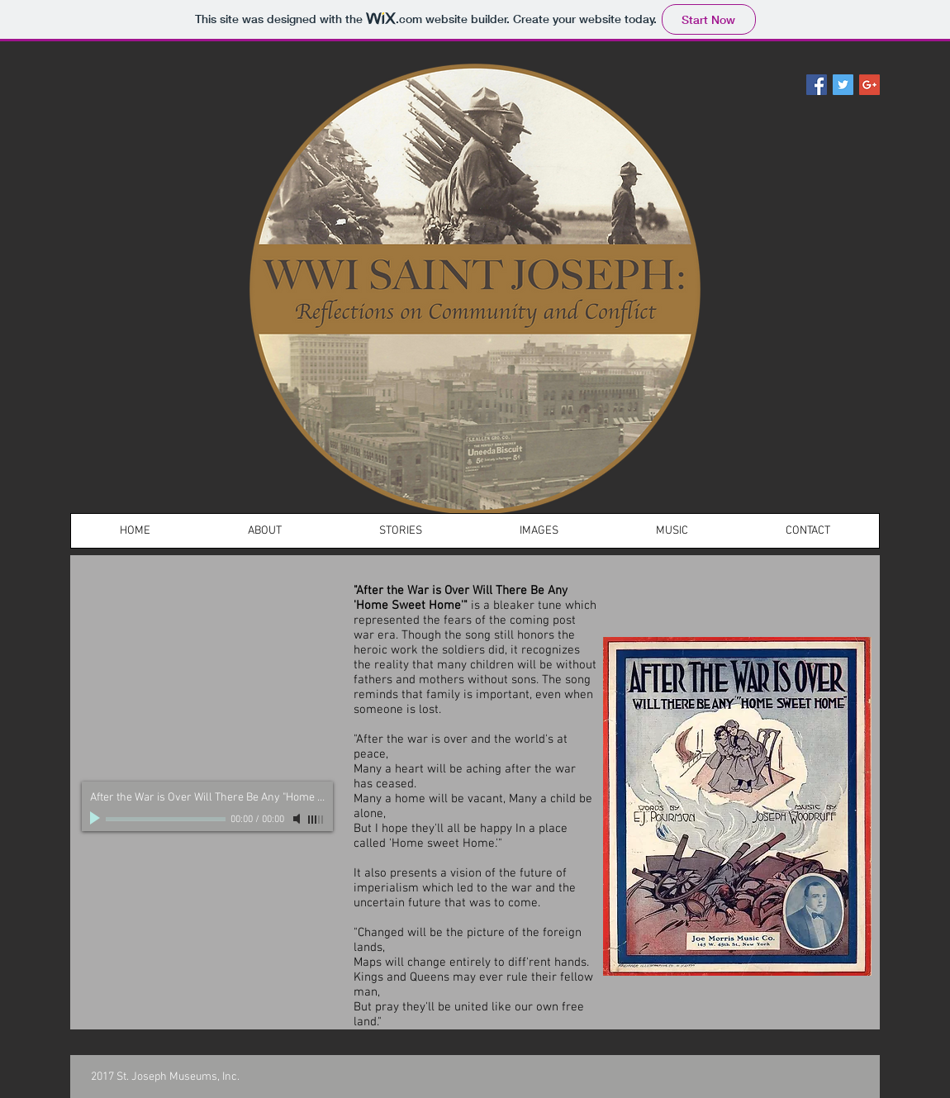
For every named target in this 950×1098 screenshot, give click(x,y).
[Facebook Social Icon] (816, 84)
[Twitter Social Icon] (843, 84)
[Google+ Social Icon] (869, 84)
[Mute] (298, 818)
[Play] (96, 818)
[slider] (316, 819)
